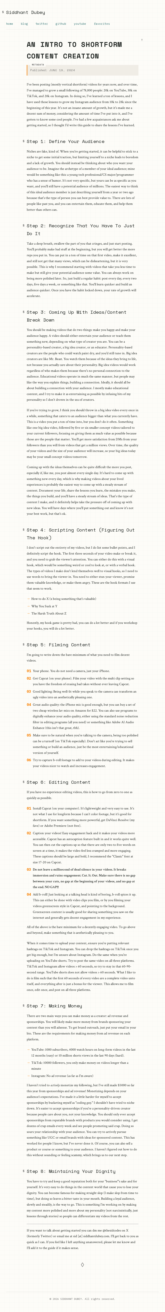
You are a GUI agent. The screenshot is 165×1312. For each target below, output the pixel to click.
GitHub (61, 24)
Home (9, 24)
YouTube (81, 24)
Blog (24, 24)
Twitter (42, 24)
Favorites (103, 24)
